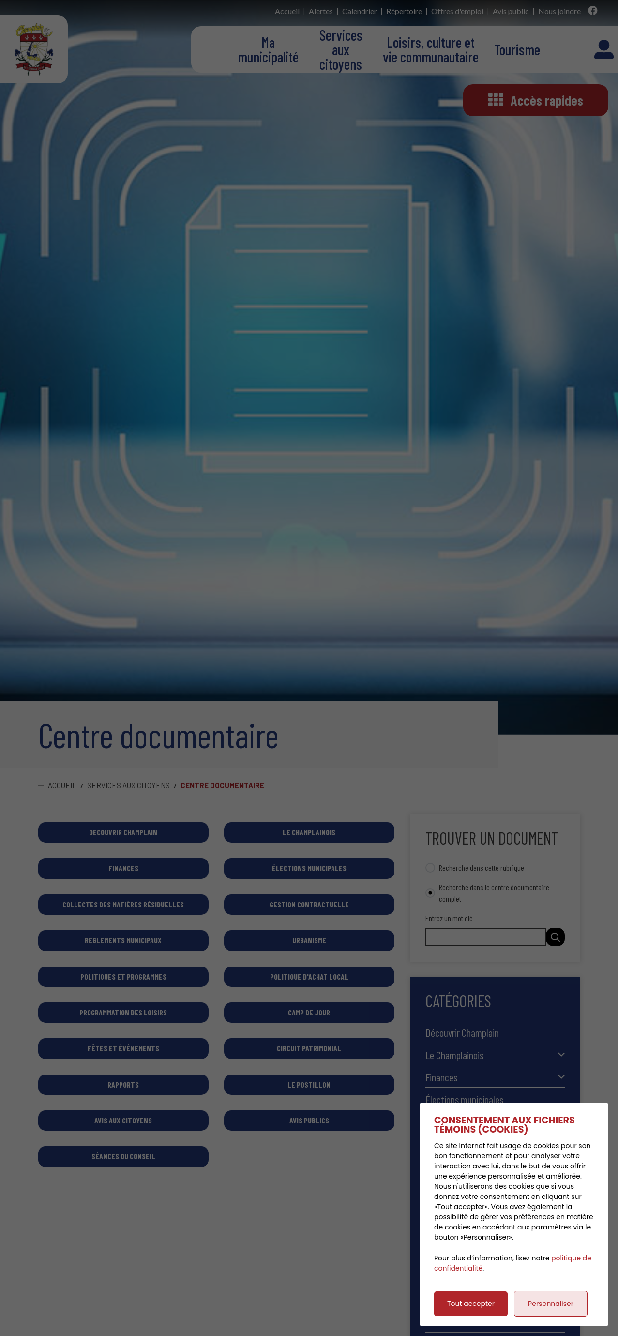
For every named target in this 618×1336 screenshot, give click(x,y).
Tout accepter (471, 1303)
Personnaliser (550, 1303)
